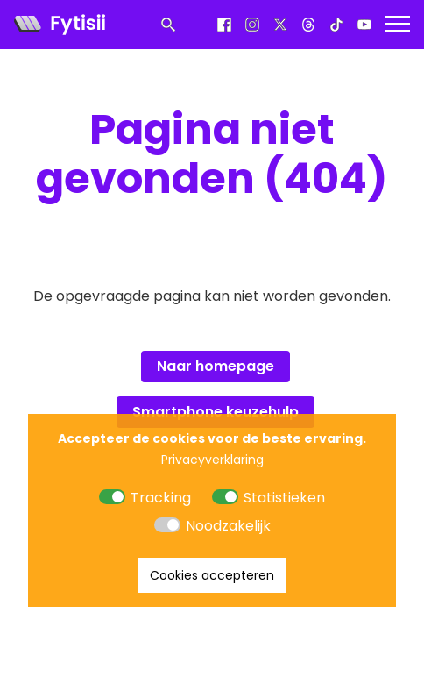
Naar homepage (215, 366)
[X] (280, 25)
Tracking (161, 498)
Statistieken (284, 498)
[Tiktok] (336, 25)
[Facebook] (224, 25)
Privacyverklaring (212, 459)
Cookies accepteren (212, 575)
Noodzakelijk (228, 526)
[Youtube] (364, 25)
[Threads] (308, 25)
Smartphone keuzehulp (215, 412)
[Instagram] (252, 25)
